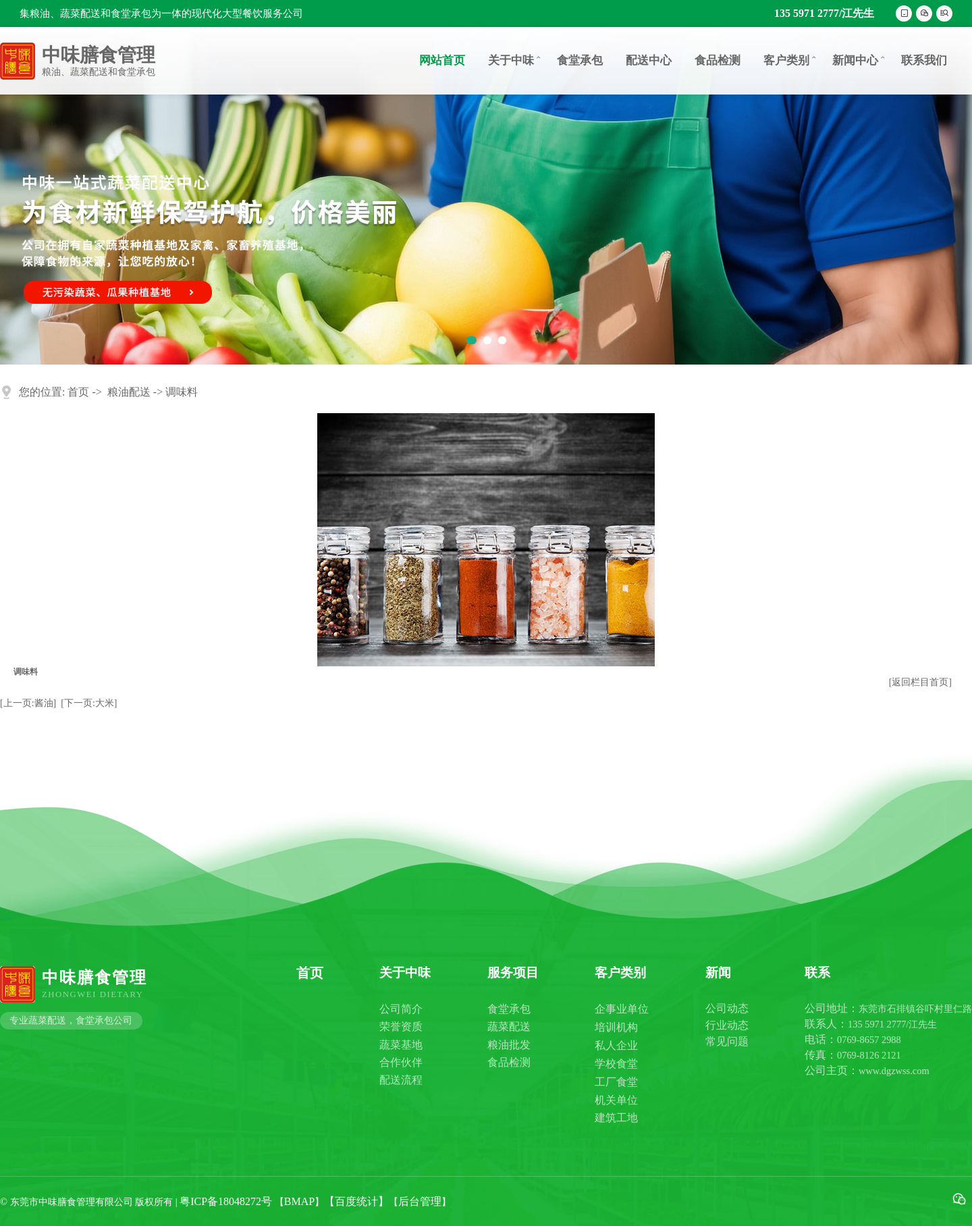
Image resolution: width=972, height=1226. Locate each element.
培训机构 (616, 1027)
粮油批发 (509, 1044)
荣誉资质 (401, 1026)
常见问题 (727, 1041)
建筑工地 (616, 1117)
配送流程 (401, 1080)
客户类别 (790, 60)
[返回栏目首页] (920, 682)
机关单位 (616, 1100)
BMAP (299, 1201)
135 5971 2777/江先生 (824, 13)
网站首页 (442, 60)
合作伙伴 (401, 1062)
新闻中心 (859, 60)
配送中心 (649, 60)
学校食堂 (616, 1063)
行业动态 (727, 1025)
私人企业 (616, 1045)
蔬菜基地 (401, 1044)
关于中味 (515, 60)
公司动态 (727, 1008)
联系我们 (924, 60)
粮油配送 (129, 392)
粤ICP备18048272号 (226, 1201)
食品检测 (717, 60)
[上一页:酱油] (28, 703)
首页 (78, 392)
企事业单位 (622, 1009)
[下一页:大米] (89, 703)
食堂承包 (580, 60)
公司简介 (401, 1009)
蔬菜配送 (509, 1026)
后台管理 (419, 1201)
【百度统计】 (356, 1201)
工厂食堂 (616, 1082)
